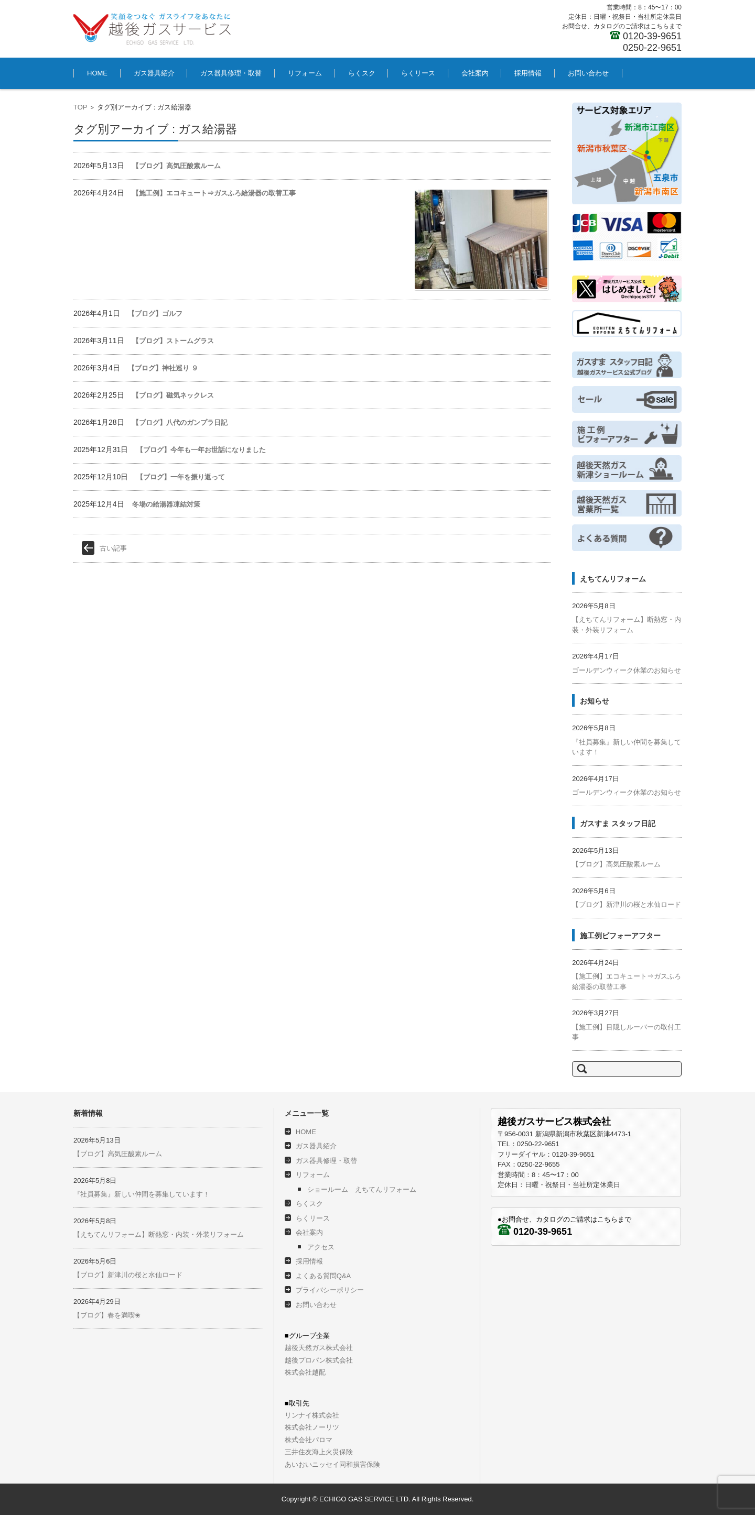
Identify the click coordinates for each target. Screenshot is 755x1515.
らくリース (418, 73)
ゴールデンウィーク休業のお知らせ (626, 670)
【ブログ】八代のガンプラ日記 (180, 422)
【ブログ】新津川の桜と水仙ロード (626, 904)
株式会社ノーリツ (312, 1427)
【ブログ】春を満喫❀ (107, 1315)
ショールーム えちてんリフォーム (361, 1189)
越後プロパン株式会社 (319, 1360)
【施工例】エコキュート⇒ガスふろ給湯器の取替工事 (214, 193)
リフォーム (305, 73)
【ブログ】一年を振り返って (180, 477)
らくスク (361, 73)
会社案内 (475, 73)
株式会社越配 (305, 1372)
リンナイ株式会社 (312, 1415)
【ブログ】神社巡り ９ (163, 368)
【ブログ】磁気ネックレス (173, 395)
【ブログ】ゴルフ (155, 313)
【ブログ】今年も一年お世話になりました (201, 450)
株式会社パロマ (308, 1440)
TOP (80, 107)
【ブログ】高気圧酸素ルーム (176, 166)
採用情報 (528, 73)
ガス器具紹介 (154, 73)
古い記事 (113, 548)
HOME (97, 73)
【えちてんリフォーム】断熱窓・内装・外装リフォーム (158, 1234)
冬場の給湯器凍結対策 (166, 504)
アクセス (321, 1247)
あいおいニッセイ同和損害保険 (332, 1464)
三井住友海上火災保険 (319, 1452)
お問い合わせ (588, 73)
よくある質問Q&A (323, 1276)
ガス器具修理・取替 (231, 73)
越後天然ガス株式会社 (319, 1348)
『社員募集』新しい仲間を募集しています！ (141, 1194)
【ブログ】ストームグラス (173, 341)
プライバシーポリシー (330, 1290)
